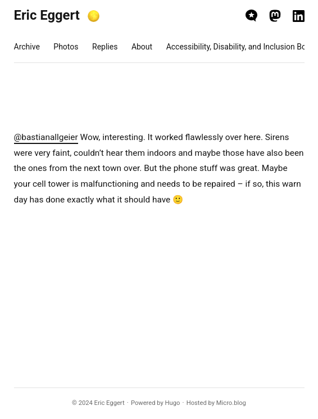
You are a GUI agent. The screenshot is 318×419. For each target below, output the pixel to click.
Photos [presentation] (65, 46)
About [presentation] (141, 46)
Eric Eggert (47, 15)
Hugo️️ (172, 403)
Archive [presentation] (27, 46)
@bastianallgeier (46, 137)
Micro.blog (231, 403)
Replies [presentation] (104, 46)
